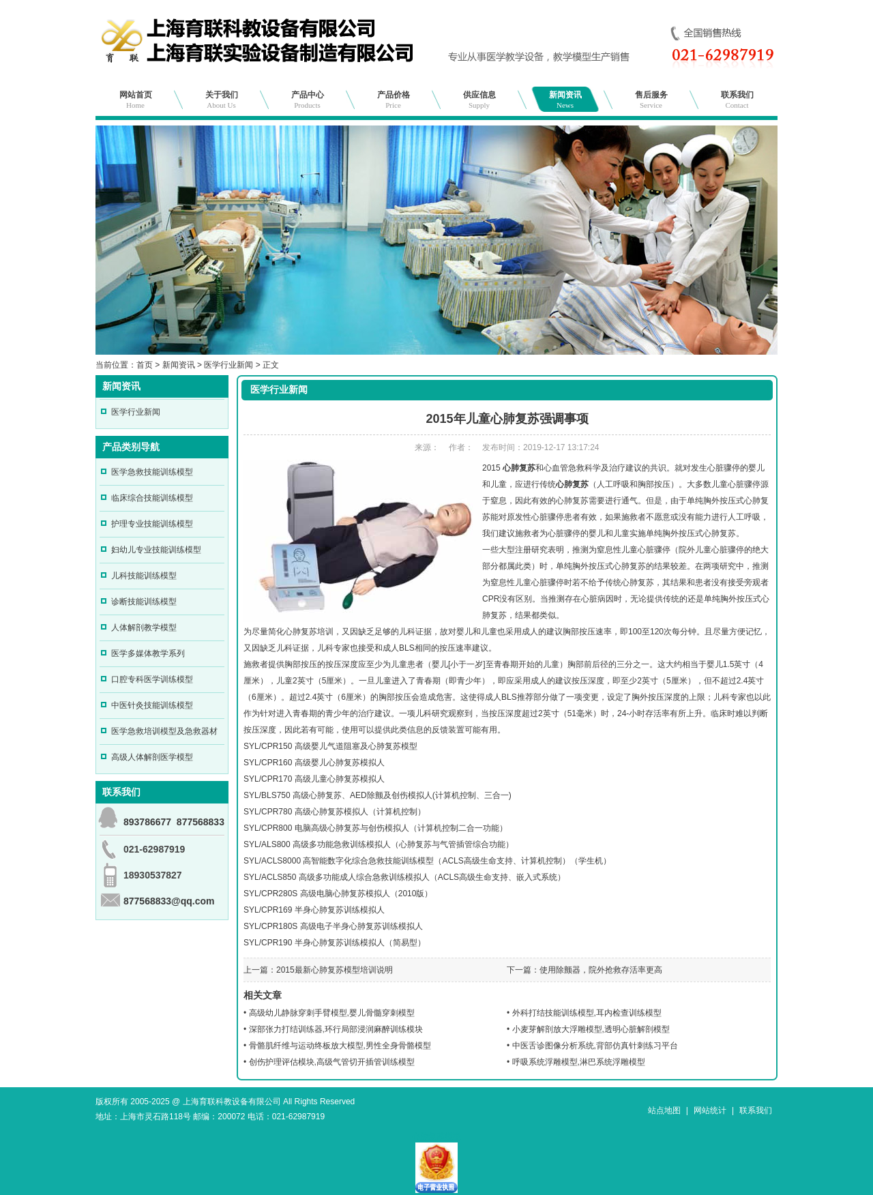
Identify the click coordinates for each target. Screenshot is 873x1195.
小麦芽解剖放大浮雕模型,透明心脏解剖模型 (591, 1029)
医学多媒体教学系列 (148, 653)
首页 (144, 365)
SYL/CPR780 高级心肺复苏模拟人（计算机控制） (334, 811)
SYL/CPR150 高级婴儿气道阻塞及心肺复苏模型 (330, 746)
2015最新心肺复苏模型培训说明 (334, 970)
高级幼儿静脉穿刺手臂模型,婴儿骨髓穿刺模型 (332, 1013)
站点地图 (664, 1110)
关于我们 (221, 99)
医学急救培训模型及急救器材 (164, 731)
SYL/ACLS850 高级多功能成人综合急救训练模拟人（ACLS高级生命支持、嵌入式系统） (404, 877)
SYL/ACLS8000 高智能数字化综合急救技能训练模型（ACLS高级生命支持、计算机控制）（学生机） (427, 861)
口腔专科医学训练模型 (152, 679)
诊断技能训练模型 (144, 601)
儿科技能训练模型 (144, 575)
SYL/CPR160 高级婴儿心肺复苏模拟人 (314, 762)
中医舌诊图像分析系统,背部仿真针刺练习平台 (595, 1045)
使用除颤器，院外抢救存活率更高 (600, 970)
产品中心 (307, 99)
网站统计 (710, 1110)
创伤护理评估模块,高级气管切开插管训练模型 (332, 1062)
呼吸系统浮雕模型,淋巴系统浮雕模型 (578, 1062)
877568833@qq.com (169, 901)
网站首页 (135, 99)
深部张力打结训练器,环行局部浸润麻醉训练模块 (336, 1029)
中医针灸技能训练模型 (152, 705)
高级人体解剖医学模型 (152, 757)
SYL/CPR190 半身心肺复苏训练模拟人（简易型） (334, 942)
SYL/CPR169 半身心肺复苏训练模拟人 (314, 910)
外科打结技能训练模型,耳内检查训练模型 (587, 1013)
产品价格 (393, 99)
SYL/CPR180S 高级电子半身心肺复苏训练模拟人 (333, 926)
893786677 (147, 821)
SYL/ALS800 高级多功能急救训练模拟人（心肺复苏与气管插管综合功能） (378, 844)
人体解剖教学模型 (144, 627)
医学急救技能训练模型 (152, 472)
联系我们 (737, 99)
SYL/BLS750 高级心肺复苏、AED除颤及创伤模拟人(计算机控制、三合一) (377, 795)
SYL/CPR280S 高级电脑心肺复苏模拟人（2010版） (337, 893)
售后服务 (651, 99)
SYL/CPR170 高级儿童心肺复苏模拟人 (314, 779)
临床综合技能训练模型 (152, 498)
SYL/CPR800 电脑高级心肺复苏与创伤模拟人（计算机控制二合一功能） (375, 828)
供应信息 (479, 99)
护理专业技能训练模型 (152, 524)
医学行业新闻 (228, 365)
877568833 (200, 821)
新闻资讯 (565, 99)
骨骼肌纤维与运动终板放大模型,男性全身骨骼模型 (340, 1045)
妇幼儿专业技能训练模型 (156, 550)
